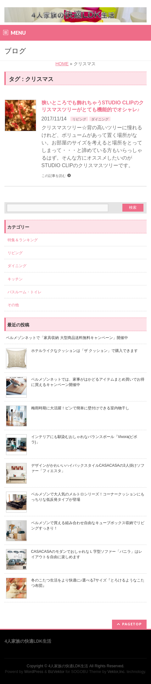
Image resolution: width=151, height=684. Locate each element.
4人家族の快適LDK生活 (68, 666)
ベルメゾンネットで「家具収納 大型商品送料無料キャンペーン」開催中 (67, 338)
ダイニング (100, 119)
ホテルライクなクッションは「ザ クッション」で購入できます (84, 350)
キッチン (15, 279)
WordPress (33, 671)
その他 (13, 305)
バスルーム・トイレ (25, 292)
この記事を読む (54, 176)
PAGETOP (132, 624)
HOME (62, 63)
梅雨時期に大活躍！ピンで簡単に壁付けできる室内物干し (80, 408)
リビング (79, 119)
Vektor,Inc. (116, 671)
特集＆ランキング (23, 240)
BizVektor (56, 671)
